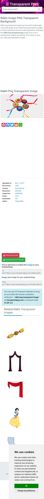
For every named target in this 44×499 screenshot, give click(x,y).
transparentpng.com (15, 300)
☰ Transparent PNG (22, 4)
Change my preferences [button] (26, 491)
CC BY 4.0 (8, 303)
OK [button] (26, 486)
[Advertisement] (22, 65)
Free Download (10, 255)
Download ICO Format (13, 260)
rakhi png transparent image (27, 297)
